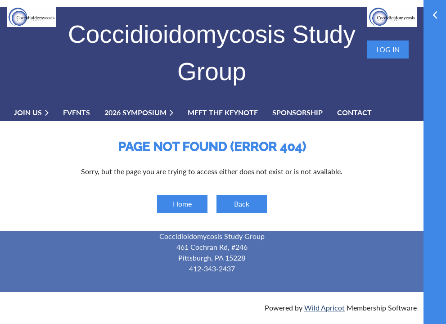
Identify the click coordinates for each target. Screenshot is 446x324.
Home (182, 203)
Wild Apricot (324, 307)
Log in (388, 49)
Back (241, 203)
